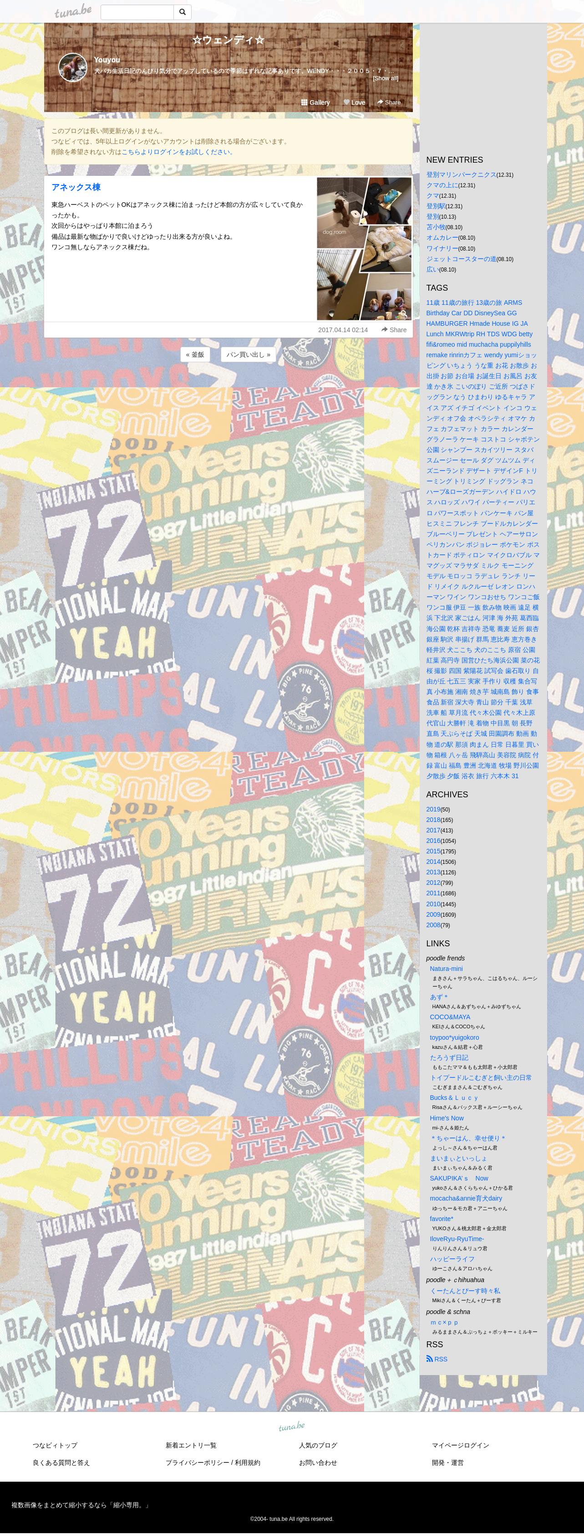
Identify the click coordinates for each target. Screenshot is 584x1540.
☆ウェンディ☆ (228, 40)
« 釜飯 (195, 354)
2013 (434, 872)
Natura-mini (446, 968)
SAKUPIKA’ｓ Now (459, 1178)
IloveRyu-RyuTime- (457, 1238)
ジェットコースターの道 (462, 258)
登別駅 (436, 206)
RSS (437, 1359)
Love (354, 102)
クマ (433, 195)
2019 (434, 809)
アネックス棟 (76, 187)
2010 (434, 904)
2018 (434, 819)
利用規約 (247, 1462)
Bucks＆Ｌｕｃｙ (454, 1097)
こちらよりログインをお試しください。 (179, 151)
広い (433, 269)
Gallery (315, 102)
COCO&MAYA (450, 1017)
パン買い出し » (248, 354)
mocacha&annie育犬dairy (466, 1198)
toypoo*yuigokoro (454, 1037)
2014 (434, 861)
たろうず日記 (449, 1057)
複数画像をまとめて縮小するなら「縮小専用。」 (81, 1505)
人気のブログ (318, 1445)
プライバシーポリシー (197, 1462)
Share (389, 102)
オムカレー (442, 237)
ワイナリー (442, 248)
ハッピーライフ (452, 1259)
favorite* (441, 1218)
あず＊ (439, 997)
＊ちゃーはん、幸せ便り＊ (468, 1138)
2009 (434, 914)
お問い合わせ (318, 1462)
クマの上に (442, 185)
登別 (433, 216)
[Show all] (385, 78)
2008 (434, 925)
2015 (434, 851)
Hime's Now (447, 1118)
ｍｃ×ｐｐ (444, 1322)
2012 (434, 882)
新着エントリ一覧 (191, 1445)
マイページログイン (460, 1445)
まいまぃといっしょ (459, 1158)
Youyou (107, 60)
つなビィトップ (55, 1445)
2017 (434, 830)
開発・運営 (448, 1462)
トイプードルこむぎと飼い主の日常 (481, 1077)
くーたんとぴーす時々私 (465, 1290)
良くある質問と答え (61, 1462)
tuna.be (292, 1427)
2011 (434, 893)
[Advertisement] (228, 388)
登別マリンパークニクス (462, 174)
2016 (434, 840)
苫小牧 (436, 227)
